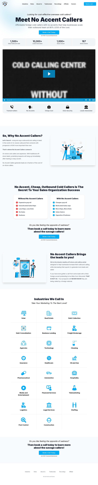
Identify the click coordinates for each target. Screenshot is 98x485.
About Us (39, 4)
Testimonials (48, 4)
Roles (32, 4)
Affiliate (66, 4)
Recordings (57, 4)
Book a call (90, 4)
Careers (73, 4)
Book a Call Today (49, 32)
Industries (25, 4)
